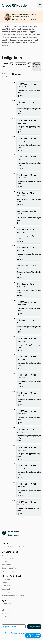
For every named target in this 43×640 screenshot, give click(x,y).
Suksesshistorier (8, 558)
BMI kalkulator (7, 586)
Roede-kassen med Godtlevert (13, 595)
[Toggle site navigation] (39, 5)
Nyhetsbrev (6, 613)
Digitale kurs (36, 65)
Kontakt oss (6, 565)
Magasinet (6, 589)
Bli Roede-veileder (9, 571)
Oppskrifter (6, 579)
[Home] (14, 5)
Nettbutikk (6, 592)
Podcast (5, 583)
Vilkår (4, 610)
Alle (11, 64)
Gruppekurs (21, 64)
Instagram (14, 547)
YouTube (22, 547)
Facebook (32, 19)
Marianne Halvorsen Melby (24, 14)
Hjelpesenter (6, 604)
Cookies (5, 616)
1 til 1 (29, 67)
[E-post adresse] (14, 626)
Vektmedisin (6, 561)
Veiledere (5, 555)
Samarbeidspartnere (9, 568)
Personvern (6, 607)
